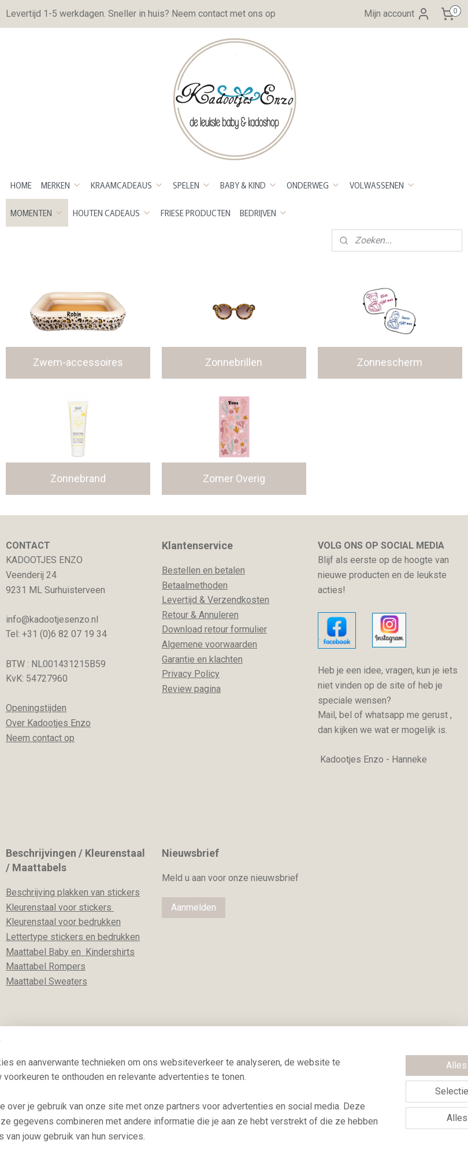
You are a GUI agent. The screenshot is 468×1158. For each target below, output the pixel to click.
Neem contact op (40, 737)
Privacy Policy (191, 673)
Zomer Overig (234, 478)
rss (217, 1137)
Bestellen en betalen (203, 570)
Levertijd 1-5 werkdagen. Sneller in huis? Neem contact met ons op (141, 13)
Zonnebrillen (233, 362)
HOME (21, 185)
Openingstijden (36, 707)
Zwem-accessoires (78, 362)
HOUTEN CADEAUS (112, 213)
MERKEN (61, 185)
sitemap (195, 1137)
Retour (175, 614)
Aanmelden (193, 907)
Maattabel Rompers (46, 966)
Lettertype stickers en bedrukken (73, 936)
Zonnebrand (78, 478)
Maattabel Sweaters (46, 981)
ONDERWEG (313, 185)
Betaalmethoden (195, 585)
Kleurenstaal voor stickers (60, 907)
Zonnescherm (389, 362)
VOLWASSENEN (382, 185)
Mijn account (397, 14)
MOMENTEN (37, 213)
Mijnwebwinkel (357, 1137)
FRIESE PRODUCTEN (196, 213)
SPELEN (192, 185)
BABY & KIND (248, 185)
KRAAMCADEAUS (127, 185)
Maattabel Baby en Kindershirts (70, 951)
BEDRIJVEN (264, 213)
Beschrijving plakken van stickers (73, 892)
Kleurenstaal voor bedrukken (63, 921)
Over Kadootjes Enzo (48, 722)
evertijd (182, 599)
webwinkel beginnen (260, 1137)
